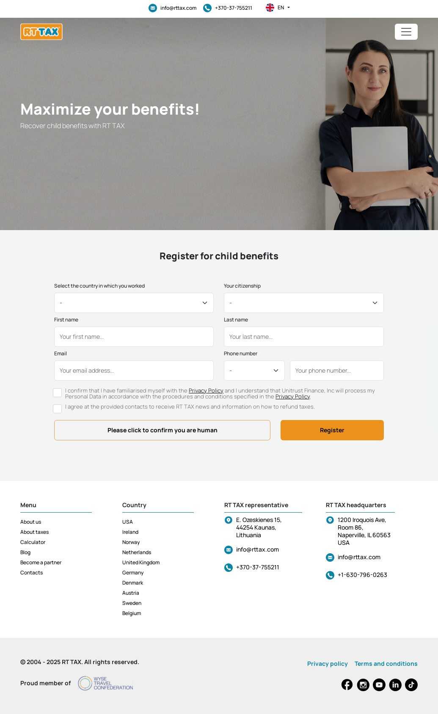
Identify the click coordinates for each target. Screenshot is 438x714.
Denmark (132, 582)
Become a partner (40, 562)
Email (60, 353)
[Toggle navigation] (406, 32)
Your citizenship (242, 286)
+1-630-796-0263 (362, 575)
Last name (236, 319)
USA (127, 521)
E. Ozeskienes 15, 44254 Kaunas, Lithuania (259, 527)
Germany (132, 572)
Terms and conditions (386, 663)
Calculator (32, 542)
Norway (131, 542)
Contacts (31, 572)
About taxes (34, 532)
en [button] (278, 7)
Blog (25, 552)
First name (66, 319)
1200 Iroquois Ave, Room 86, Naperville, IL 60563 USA (364, 531)
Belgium (131, 613)
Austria (130, 592)
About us (30, 521)
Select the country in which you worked (99, 286)
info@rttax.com (172, 8)
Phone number (240, 353)
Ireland (130, 532)
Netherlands (136, 552)
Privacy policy (327, 663)
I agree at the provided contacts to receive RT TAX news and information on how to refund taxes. (190, 406)
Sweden (131, 603)
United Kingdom (141, 562)
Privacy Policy (206, 390)
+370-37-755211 (227, 8)
